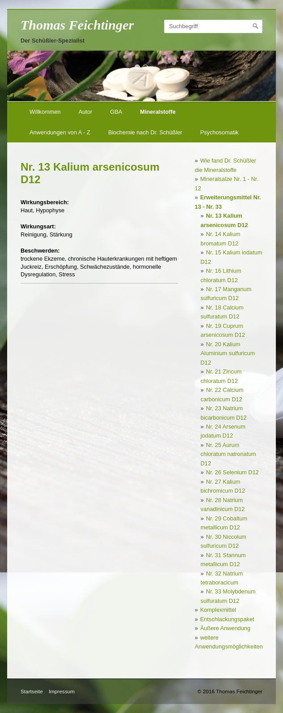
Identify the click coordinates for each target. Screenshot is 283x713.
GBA (116, 111)
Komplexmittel (218, 609)
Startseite (32, 691)
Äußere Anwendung (225, 628)
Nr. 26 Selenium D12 (232, 472)
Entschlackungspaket (227, 619)
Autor (86, 111)
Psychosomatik (219, 132)
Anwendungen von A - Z (60, 132)
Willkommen (45, 111)
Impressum (62, 691)
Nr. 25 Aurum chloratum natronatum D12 (228, 454)
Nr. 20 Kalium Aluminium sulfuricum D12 (228, 353)
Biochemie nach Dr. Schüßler (145, 132)
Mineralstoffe (158, 111)
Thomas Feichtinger (77, 25)
